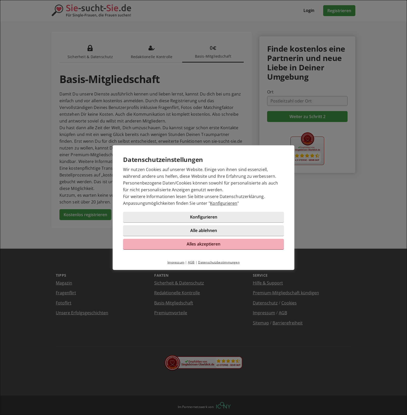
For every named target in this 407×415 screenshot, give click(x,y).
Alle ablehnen (203, 230)
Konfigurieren (223, 203)
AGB (191, 262)
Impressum (175, 262)
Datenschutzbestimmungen (219, 262)
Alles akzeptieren (203, 244)
